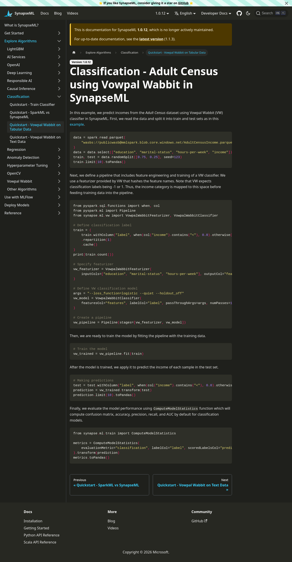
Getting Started (36, 528)
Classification (18, 96)
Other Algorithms (22, 189)
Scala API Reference (40, 542)
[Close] (286, 3)
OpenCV (14, 173)
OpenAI (13, 64)
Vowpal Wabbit (19, 181)
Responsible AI (19, 80)
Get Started (14, 33)
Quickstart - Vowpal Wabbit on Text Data (35, 139)
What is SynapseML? (21, 25)
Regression (16, 149)
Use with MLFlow (18, 197)
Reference (12, 213)
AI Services (16, 56)
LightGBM (15, 49)
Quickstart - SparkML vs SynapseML (29, 114)
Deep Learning (19, 72)
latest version (151, 39)
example (77, 124)
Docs (45, 13)
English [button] (183, 13)
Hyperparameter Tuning (27, 165)
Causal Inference (21, 88)
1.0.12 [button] (160, 13)
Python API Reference (42, 535)
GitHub (183, 3)
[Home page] (74, 52)
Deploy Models (16, 205)
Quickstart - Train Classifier (32, 104)
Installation (33, 521)
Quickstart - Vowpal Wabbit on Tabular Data (35, 127)
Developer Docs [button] (214, 13)
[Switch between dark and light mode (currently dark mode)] (248, 13)
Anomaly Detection (23, 157)
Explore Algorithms (20, 41)
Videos (72, 13)
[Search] (271, 13)
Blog (58, 13)
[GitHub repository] (239, 13)
